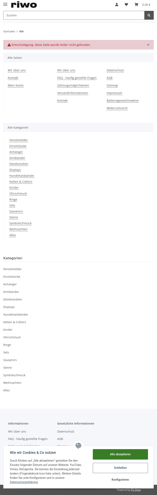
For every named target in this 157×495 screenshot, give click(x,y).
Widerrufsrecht (117, 108)
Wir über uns (17, 70)
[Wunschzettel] (126, 4)
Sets (12, 205)
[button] (116, 4)
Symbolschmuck (20, 223)
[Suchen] (74, 15)
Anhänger (16, 152)
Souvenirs (16, 211)
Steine (13, 217)
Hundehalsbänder (21, 176)
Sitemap (112, 85)
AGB (109, 78)
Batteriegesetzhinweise (123, 100)
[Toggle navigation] (5, 2)
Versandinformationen (72, 93)
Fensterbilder (18, 140)
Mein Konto (16, 85)
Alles (12, 235)
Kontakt (13, 78)
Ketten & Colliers (20, 182)
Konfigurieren (120, 479)
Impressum (114, 93)
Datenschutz (115, 70)
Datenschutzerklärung (24, 482)
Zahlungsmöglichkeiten (73, 85)
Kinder (14, 187)
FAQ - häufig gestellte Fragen (77, 78)
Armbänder (17, 158)
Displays (15, 170)
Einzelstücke (17, 146)
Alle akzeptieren (120, 454)
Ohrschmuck (18, 193)
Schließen (120, 467)
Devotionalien (18, 164)
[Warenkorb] (142, 4)
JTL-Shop (136, 490)
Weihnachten (18, 229)
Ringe (13, 199)
